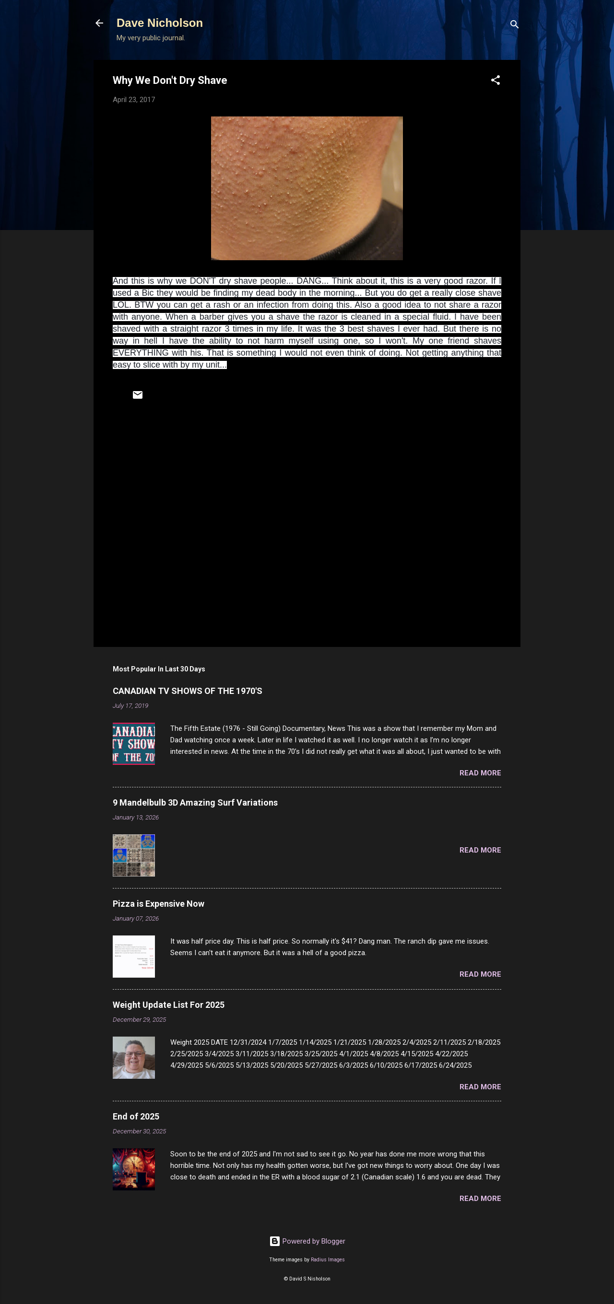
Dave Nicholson (160, 22)
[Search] (514, 26)
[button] (495, 81)
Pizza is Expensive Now (158, 904)
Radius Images (328, 1260)
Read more (480, 773)
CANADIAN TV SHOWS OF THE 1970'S (187, 691)
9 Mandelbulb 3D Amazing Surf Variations (195, 802)
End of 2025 (136, 1116)
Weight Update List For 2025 (168, 1005)
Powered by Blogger (307, 1241)
